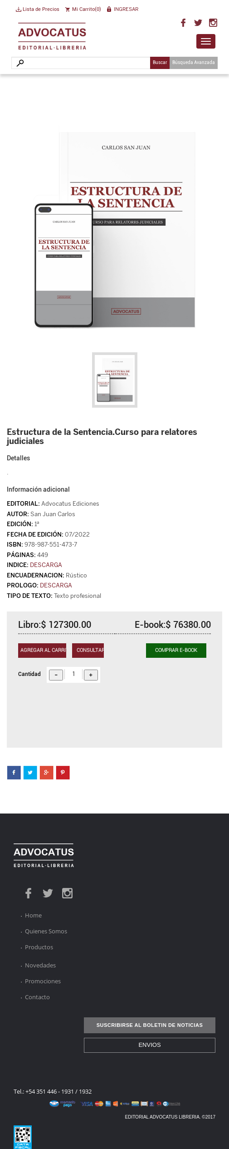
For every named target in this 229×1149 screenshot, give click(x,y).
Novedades (40, 965)
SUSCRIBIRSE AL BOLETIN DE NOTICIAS (150, 1025)
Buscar (160, 62)
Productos (39, 947)
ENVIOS (149, 1044)
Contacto (37, 997)
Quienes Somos (46, 931)
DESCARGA (46, 565)
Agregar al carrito (43, 650)
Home (33, 915)
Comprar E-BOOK (176, 650)
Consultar (90, 650)
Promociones (43, 981)
